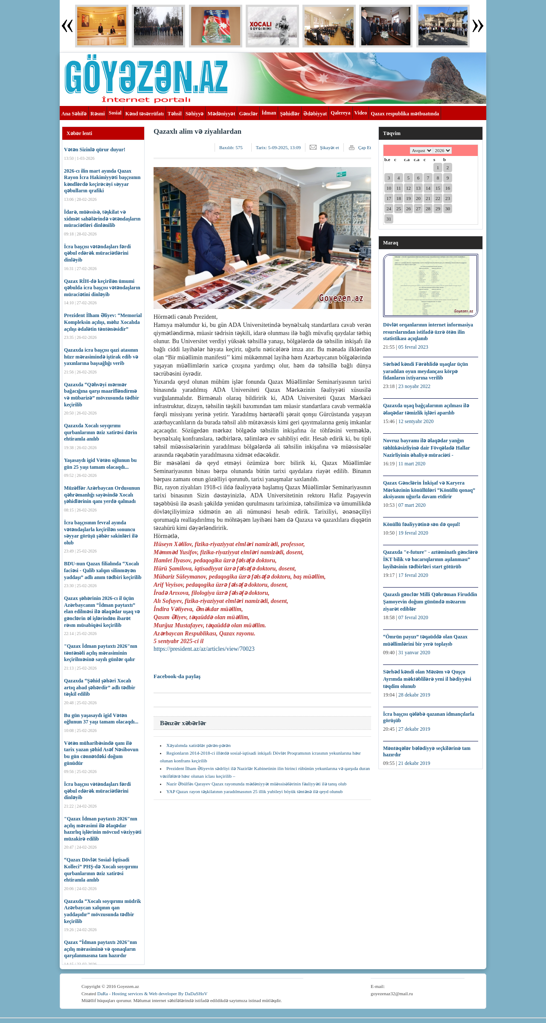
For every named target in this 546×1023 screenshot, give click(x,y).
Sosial (115, 113)
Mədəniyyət (221, 114)
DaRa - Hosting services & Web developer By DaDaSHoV (152, 993)
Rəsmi (97, 114)
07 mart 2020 (412, 505)
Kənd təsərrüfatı (144, 114)
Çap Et (364, 147)
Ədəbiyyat (315, 114)
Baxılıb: (231, 147)
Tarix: (278, 147)
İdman (268, 113)
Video (360, 113)
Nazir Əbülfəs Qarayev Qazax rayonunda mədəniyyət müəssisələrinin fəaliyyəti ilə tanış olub (256, 783)
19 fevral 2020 (413, 533)
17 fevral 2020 (413, 575)
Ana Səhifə (74, 114)
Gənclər (248, 114)
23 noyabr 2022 (414, 386)
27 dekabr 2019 (414, 729)
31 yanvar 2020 (414, 653)
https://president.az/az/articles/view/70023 (204, 649)
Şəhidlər (289, 114)
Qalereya (340, 113)
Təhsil (175, 114)
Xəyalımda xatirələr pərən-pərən (198, 745)
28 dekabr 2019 (414, 695)
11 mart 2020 (412, 464)
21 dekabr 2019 (414, 763)
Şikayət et (329, 147)
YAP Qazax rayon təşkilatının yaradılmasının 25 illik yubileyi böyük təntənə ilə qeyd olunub (254, 791)
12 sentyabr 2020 (416, 421)
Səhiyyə (195, 114)
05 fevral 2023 (413, 347)
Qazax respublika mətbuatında (405, 114)
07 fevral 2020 (413, 617)
